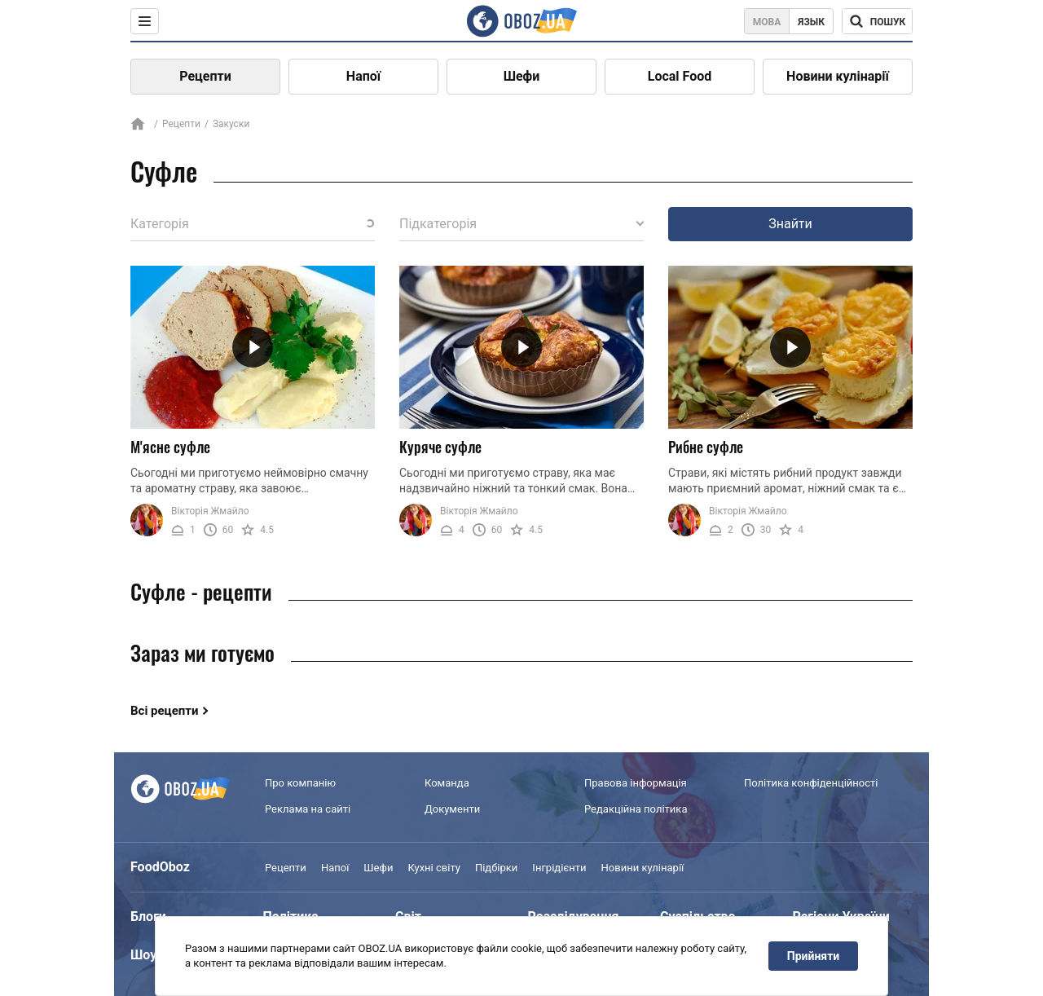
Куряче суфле (440, 446)
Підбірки (496, 868)
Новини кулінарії (837, 76)
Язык (811, 22)
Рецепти (205, 76)
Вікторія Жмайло (210, 511)
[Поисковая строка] (877, 21)
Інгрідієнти (559, 868)
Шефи (522, 76)
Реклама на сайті (307, 809)
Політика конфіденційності (811, 783)
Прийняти (813, 956)
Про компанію (300, 783)
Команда (447, 783)
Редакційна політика (635, 809)
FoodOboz (160, 867)
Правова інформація (635, 783)
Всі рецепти (164, 710)
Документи (452, 809)
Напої (363, 76)
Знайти (790, 223)
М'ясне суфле (170, 446)
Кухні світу (433, 868)
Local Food (679, 76)
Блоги (148, 916)
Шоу (143, 955)
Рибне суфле (705, 446)
